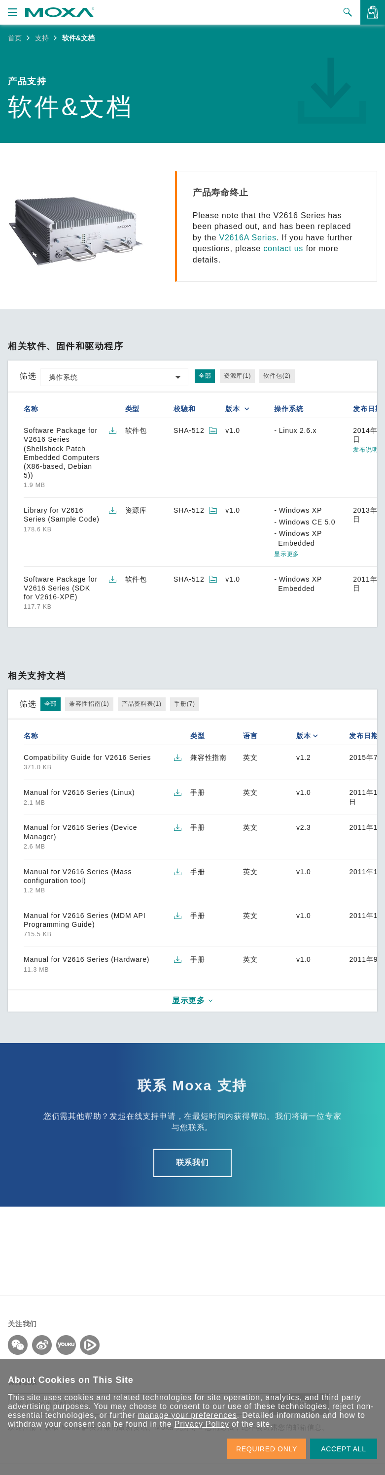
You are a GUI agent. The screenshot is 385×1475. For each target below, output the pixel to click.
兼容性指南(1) (89, 703)
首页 (15, 38)
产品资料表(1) (142, 703)
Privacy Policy (202, 1424)
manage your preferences (187, 1415)
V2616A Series (247, 237)
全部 (205, 375)
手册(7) (184, 703)
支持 (42, 38)
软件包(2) (276, 375)
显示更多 (286, 554)
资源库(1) (237, 375)
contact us (283, 248)
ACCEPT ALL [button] (343, 1449)
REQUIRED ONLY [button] (266, 1449)
